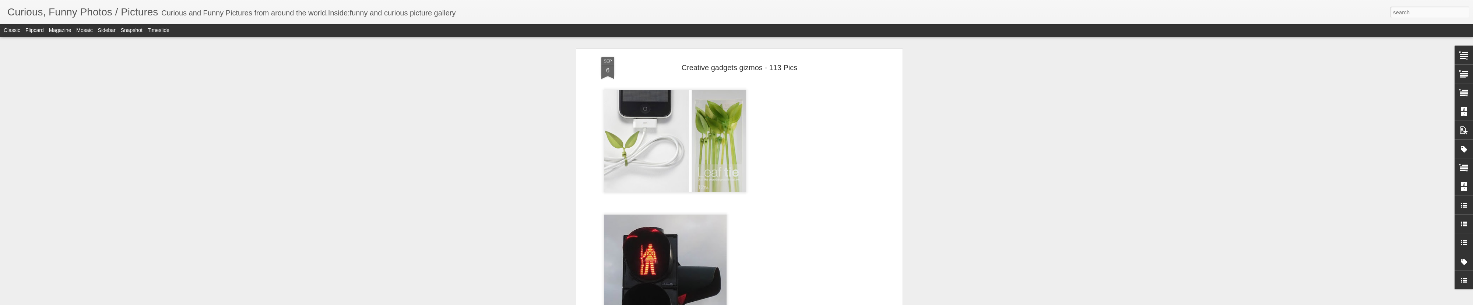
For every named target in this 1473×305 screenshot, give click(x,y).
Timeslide (158, 30)
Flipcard (34, 30)
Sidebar (107, 30)
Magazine (60, 30)
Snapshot (132, 30)
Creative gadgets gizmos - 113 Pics (740, 68)
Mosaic (84, 30)
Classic (12, 30)
